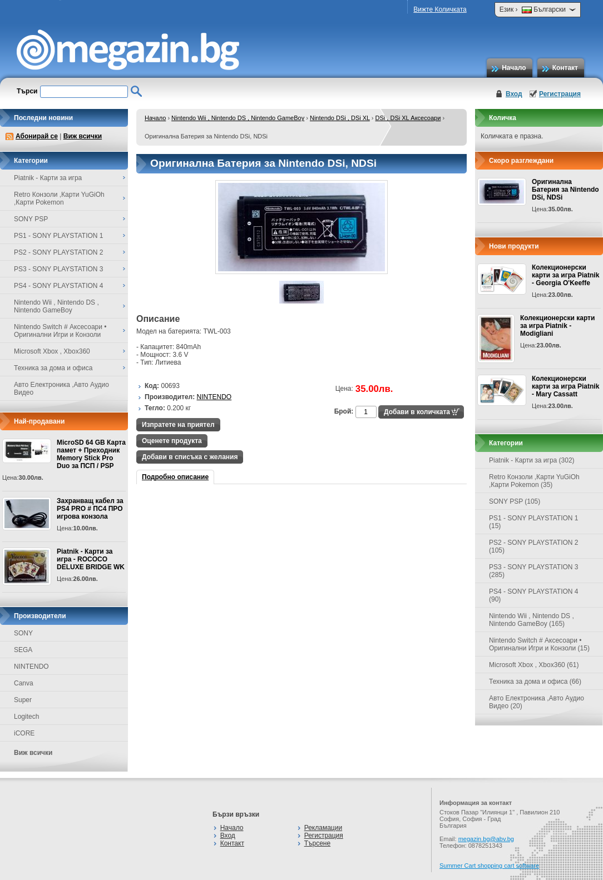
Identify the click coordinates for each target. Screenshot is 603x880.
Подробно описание (175, 477)
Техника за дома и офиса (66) (535, 681)
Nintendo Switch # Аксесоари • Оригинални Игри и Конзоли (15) (539, 644)
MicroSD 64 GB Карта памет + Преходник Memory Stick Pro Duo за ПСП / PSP (91, 454)
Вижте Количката (439, 9)
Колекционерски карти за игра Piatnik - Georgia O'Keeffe (565, 275)
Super (23, 700)
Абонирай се (37, 136)
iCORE (24, 733)
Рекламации (323, 828)
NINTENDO (31, 666)
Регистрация (560, 94)
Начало (514, 68)
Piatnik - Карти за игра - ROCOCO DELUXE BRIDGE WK (91, 559)
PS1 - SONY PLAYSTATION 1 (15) (534, 522)
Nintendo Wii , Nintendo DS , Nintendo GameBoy (237, 118)
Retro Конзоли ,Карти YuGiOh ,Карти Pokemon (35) (534, 481)
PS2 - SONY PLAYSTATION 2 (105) (534, 546)
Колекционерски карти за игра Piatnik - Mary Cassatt (565, 386)
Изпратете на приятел (178, 425)
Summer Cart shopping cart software (489, 865)
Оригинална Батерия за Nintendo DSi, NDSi (565, 189)
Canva (23, 683)
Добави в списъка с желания (190, 457)
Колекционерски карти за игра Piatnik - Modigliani (557, 325)
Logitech (26, 716)
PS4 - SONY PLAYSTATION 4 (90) (534, 595)
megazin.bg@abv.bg (486, 839)
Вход (514, 94)
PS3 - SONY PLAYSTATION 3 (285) (534, 571)
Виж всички (82, 136)
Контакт (565, 68)
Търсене (317, 843)
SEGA (23, 650)
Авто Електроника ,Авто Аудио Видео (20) (536, 702)
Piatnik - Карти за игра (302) (532, 460)
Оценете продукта (172, 441)
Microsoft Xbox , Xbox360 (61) (534, 665)
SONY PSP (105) (514, 501)
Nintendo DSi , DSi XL (340, 118)
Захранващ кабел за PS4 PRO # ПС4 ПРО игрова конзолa (90, 508)
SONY (23, 633)
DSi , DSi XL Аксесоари (408, 118)
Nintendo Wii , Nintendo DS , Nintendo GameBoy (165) (531, 620)
